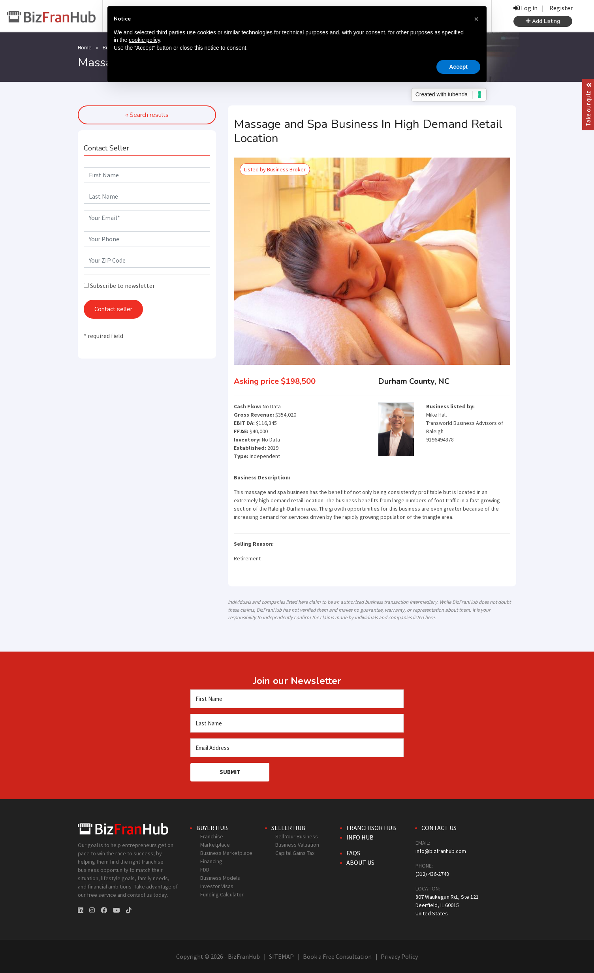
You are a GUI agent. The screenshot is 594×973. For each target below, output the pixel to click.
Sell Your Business (296, 836)
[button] (476, 19)
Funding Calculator (222, 894)
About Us (360, 862)
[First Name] (297, 698)
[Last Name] (297, 723)
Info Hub (360, 837)
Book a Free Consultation (337, 956)
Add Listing (543, 21)
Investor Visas (216, 886)
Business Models (220, 877)
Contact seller (113, 309)
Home (85, 47)
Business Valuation (297, 844)
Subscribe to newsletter (119, 285)
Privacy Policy (399, 956)
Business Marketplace (226, 853)
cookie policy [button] (144, 40)
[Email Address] (297, 747)
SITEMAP (281, 956)
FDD (204, 869)
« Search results (147, 115)
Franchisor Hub (371, 828)
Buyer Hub (212, 828)
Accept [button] (458, 67)
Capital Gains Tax (294, 853)
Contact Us (439, 828)
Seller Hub (288, 828)
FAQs (353, 853)
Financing (211, 861)
